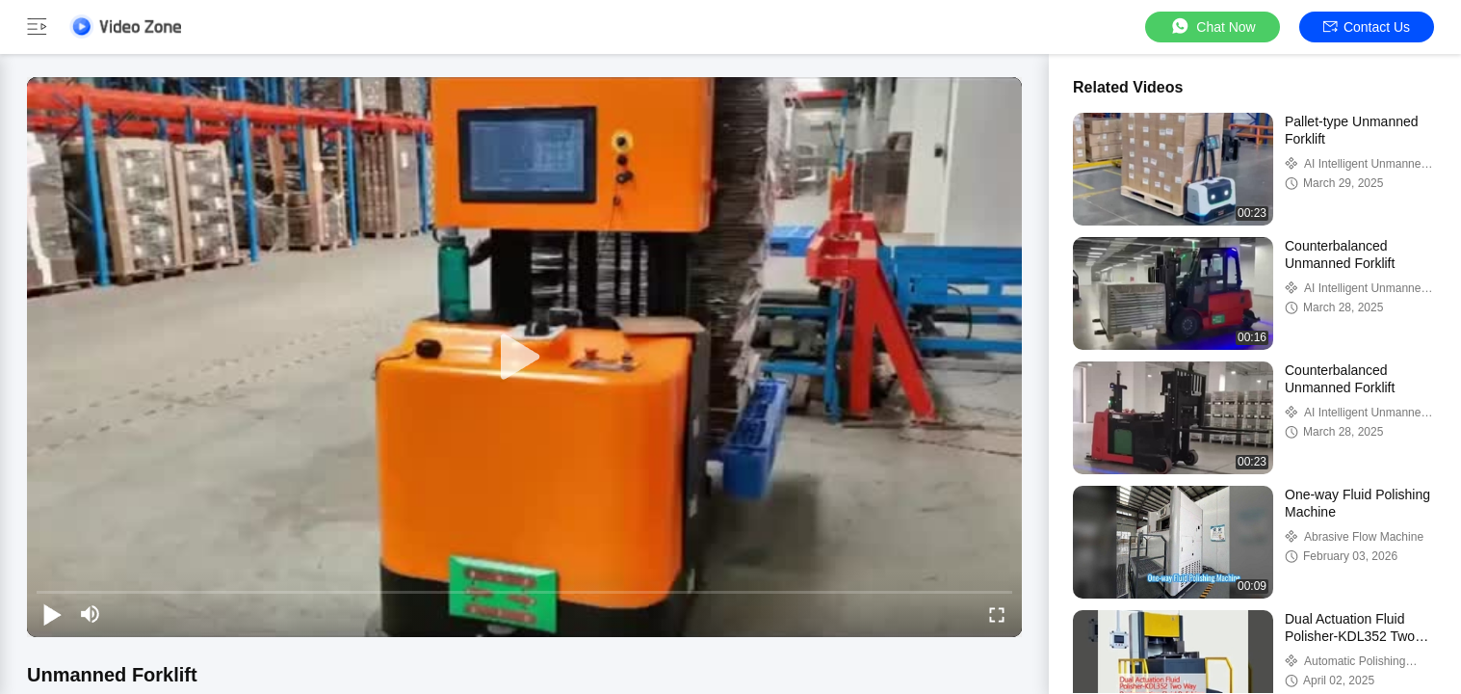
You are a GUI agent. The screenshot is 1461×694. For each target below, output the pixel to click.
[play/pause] (52, 614)
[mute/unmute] (90, 614)
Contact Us (1366, 27)
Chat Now (1212, 26)
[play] (525, 358)
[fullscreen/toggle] (997, 614)
